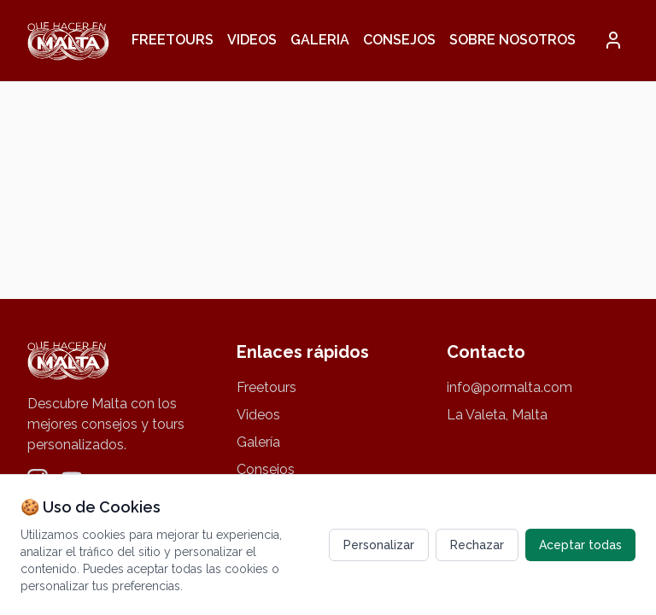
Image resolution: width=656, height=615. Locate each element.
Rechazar (477, 545)
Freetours (173, 40)
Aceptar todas (580, 545)
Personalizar (378, 545)
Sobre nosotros (512, 40)
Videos (252, 40)
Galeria (319, 40)
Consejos (399, 40)
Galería (258, 442)
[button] (613, 40)
